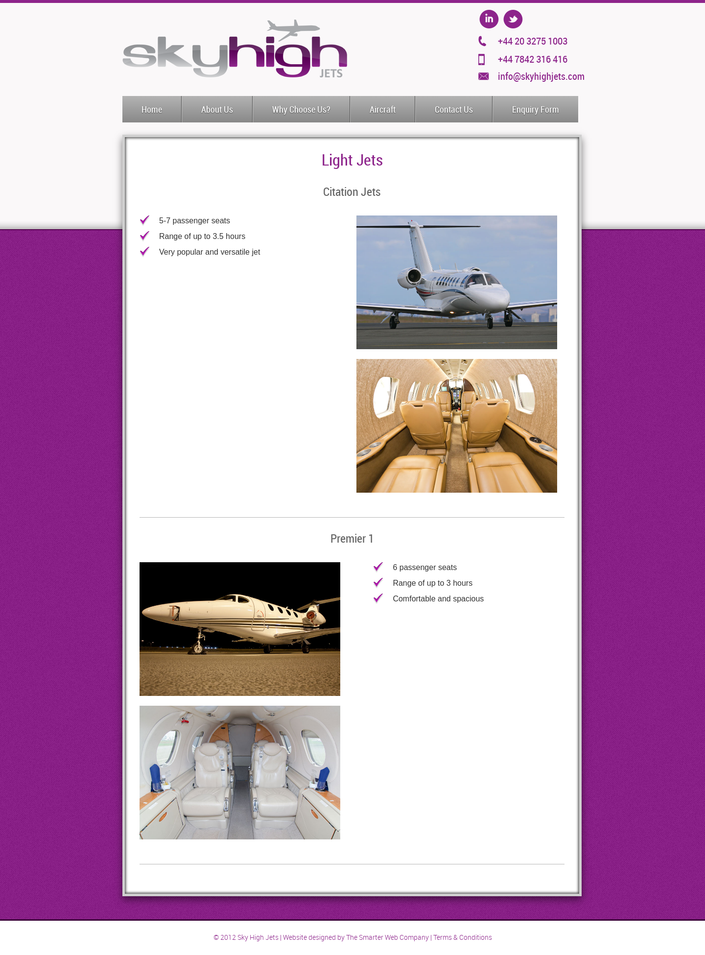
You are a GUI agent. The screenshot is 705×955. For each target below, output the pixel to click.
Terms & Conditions (462, 937)
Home (151, 109)
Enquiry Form (535, 109)
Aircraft (383, 109)
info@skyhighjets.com (541, 76)
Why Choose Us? (301, 109)
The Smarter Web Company (387, 937)
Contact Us (454, 109)
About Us (217, 109)
